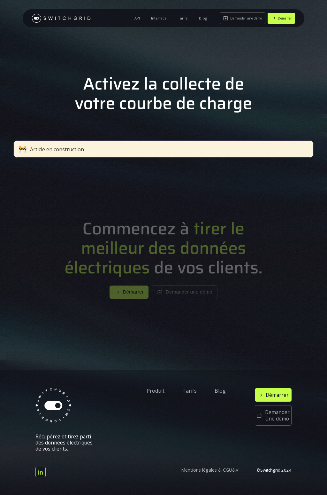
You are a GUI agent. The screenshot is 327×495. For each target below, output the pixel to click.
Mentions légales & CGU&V (210, 470)
